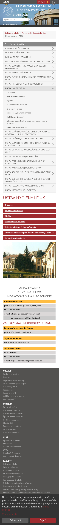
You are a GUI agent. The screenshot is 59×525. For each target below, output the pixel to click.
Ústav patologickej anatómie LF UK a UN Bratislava (25, 162)
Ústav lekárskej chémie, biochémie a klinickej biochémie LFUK (27, 144)
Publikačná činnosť (15, 117)
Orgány (6, 377)
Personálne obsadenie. (17, 127)
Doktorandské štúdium (17, 104)
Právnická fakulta (10, 467)
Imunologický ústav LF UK (18, 57)
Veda (5, 437)
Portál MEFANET (10, 393)
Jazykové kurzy (9, 429)
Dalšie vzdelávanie (11, 432)
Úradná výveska (10, 386)
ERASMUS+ (8, 423)
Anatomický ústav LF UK (17, 48)
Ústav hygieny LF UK (15, 88)
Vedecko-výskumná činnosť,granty (20, 227)
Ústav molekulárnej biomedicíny (21, 156)
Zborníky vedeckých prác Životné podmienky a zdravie (27, 122)
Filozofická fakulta (11, 470)
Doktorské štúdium (11, 410)
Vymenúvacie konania (12, 456)
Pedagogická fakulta (12, 476)
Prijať (42, 520)
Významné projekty (11, 440)
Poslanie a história (11, 374)
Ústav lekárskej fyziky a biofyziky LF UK (24, 138)
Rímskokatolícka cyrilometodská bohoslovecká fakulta (26, 492)
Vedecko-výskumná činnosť (19, 112)
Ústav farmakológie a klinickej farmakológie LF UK (28, 78)
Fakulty (7, 461)
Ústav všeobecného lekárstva (20, 190)
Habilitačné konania (11, 453)
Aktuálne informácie (16, 96)
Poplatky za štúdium (12, 426)
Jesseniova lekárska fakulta (15, 486)
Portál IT (42, 1)
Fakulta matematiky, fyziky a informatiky (20, 489)
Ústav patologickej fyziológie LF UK (23, 167)
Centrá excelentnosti (12, 446)
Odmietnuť (15, 520)
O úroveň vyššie (16, 44)
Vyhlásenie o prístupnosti (14, 396)
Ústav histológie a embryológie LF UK (24, 83)
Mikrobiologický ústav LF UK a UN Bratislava (27, 61)
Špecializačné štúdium (13, 416)
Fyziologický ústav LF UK (17, 52)
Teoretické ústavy (40, 33)
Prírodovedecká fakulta (13, 473)
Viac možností (9, 514)
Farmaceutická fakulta (12, 480)
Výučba (10, 100)
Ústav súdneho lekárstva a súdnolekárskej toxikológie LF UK (27, 180)
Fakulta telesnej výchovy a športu (17, 483)
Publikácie (7, 443)
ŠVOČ (5, 450)
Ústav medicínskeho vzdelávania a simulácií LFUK (27, 151)
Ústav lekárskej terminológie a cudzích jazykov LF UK (25, 67)
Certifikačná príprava (12, 419)
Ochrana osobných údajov (14, 383)
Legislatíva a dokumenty (13, 380)
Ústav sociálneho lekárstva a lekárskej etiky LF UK (28, 173)
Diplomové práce (14, 108)
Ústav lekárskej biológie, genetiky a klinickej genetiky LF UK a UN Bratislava (27, 133)
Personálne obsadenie (15, 238)
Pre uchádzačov (10, 407)
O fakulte (8, 370)
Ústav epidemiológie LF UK (18, 72)
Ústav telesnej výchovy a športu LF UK (24, 185)
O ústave (11, 92)
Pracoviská (26, 33)
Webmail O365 (9, 399)
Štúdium (7, 404)
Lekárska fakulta (12, 33)
